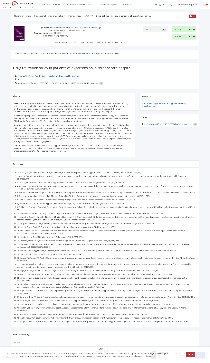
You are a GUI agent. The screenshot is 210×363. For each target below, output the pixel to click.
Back (192, 16)
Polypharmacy (148, 106)
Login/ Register (188, 4)
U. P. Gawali (42, 76)
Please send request (82, 53)
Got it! (190, 354)
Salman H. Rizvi (56, 76)
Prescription (147, 103)
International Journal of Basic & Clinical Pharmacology (57, 16)
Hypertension (160, 103)
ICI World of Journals (22, 16)
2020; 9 (89, 16)
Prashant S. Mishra (26, 76)
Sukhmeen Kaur (73, 76)
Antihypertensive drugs (177, 103)
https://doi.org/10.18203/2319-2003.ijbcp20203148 (165, 124)
